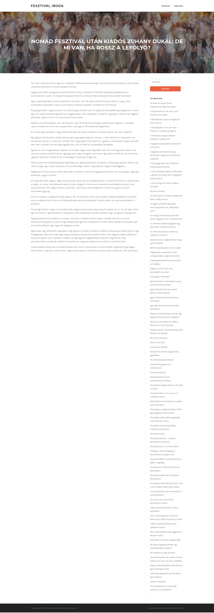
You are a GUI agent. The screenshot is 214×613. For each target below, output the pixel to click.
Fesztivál (165, 6)
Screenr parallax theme (158, 608)
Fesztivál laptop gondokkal (162, 360)
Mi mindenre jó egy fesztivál (162, 553)
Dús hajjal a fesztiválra (160, 277)
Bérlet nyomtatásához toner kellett (165, 248)
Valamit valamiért (158, 582)
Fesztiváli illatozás (158, 373)
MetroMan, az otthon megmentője (165, 540)
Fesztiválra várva (157, 434)
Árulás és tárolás (157, 191)
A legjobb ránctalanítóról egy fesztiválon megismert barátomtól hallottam (165, 156)
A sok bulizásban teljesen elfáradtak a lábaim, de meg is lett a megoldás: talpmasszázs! (166, 175)
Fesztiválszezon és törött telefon (164, 447)
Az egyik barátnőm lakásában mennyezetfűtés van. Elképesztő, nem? (164, 208)
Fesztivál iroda (47, 6)
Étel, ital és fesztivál (158, 338)
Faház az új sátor (157, 343)
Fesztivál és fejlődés (159, 347)
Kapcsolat (178, 6)
